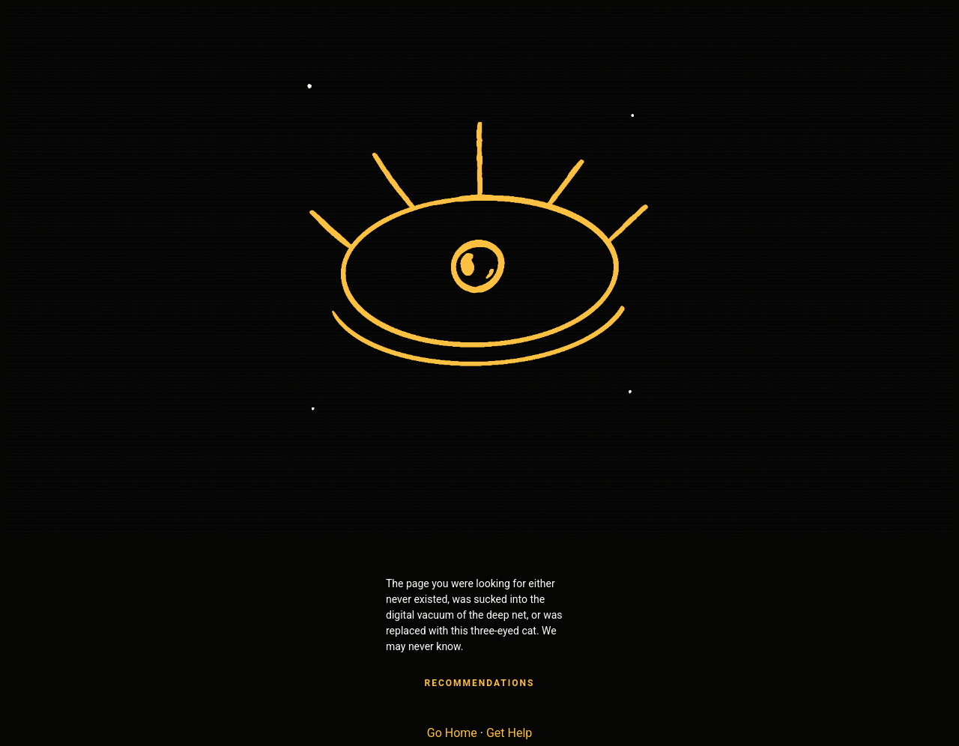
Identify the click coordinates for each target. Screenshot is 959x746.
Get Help (509, 733)
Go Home (452, 733)
